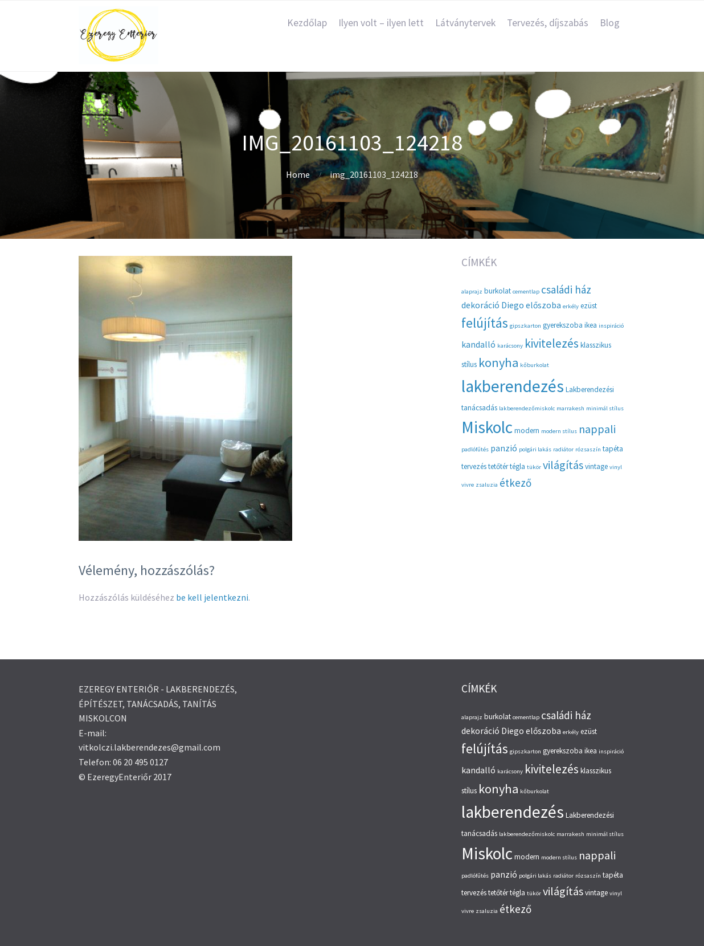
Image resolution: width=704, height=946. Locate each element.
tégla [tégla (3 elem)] (517, 466)
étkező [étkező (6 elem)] (515, 483)
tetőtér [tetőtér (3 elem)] (498, 466)
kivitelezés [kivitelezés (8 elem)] (552, 343)
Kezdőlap (307, 23)
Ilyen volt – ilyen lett (381, 23)
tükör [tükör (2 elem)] (534, 467)
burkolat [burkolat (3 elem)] (497, 291)
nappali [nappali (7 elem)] (597, 429)
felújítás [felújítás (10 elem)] (484, 323)
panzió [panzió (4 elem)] (503, 448)
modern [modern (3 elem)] (526, 430)
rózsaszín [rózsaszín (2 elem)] (588, 449)
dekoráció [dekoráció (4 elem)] (480, 305)
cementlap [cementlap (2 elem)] (526, 291)
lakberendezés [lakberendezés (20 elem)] (512, 386)
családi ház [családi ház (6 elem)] (566, 289)
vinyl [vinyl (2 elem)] (615, 467)
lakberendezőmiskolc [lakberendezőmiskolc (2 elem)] (527, 408)
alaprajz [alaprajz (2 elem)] (471, 291)
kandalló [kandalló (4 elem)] (478, 344)
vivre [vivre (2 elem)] (467, 484)
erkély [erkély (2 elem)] (571, 306)
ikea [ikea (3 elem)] (590, 325)
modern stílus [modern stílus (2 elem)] (559, 431)
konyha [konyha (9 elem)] (498, 362)
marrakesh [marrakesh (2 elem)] (570, 408)
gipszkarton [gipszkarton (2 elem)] (525, 325)
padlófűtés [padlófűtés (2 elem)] (475, 449)
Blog (610, 23)
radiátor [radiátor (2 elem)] (563, 449)
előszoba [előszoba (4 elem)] (543, 305)
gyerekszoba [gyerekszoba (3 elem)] (563, 325)
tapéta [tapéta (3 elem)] (613, 449)
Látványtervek (465, 23)
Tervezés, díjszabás (547, 23)
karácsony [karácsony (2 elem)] (510, 345)
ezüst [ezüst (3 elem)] (588, 306)
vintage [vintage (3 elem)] (596, 466)
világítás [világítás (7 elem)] (563, 465)
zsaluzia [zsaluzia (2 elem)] (487, 484)
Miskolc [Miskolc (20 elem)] (487, 427)
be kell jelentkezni (212, 597)
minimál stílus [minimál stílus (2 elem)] (605, 408)
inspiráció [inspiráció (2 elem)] (611, 325)
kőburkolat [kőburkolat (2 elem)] (534, 365)
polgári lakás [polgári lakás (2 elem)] (535, 449)
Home (298, 174)
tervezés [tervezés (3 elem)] (473, 466)
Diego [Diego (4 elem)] (512, 305)
